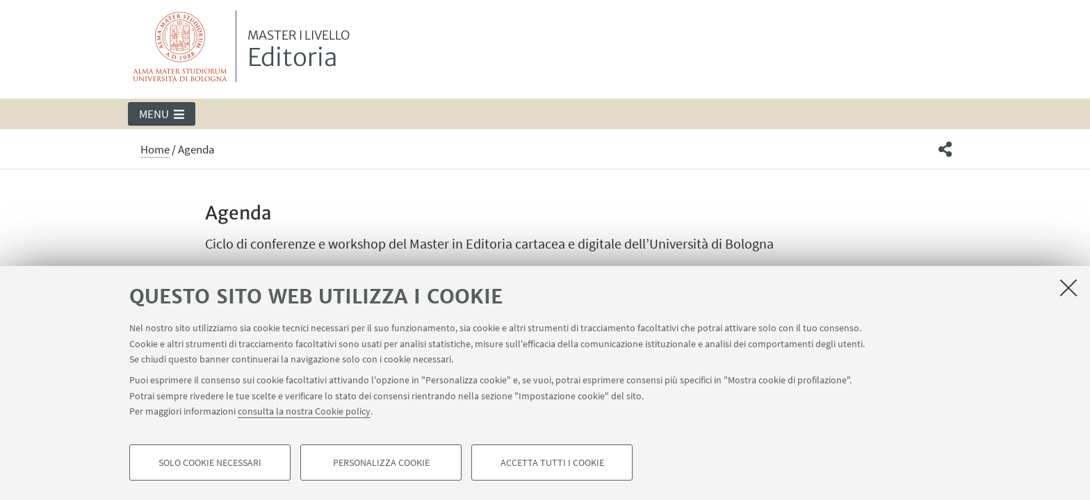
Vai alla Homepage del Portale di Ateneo (180, 46)
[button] (161, 114)
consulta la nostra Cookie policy (304, 411)
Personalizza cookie (381, 462)
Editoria (298, 51)
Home (155, 149)
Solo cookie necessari (209, 462)
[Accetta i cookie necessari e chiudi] (1068, 287)
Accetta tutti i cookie (552, 462)
